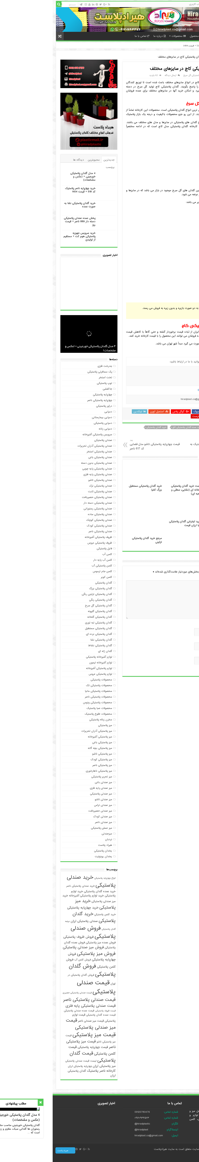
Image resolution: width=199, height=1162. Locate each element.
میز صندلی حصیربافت (47, 811)
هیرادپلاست (108, 1149)
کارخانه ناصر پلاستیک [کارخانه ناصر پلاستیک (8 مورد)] (48, 1070)
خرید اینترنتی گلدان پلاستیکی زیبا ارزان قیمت (132, 523)
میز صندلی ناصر (50, 822)
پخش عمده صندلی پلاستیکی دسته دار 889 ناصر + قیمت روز (27, 221)
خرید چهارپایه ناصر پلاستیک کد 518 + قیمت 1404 (154, 45)
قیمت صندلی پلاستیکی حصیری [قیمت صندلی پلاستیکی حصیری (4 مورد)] (24, 992)
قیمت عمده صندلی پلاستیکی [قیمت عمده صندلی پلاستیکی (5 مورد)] (26, 1011)
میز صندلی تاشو (50, 799)
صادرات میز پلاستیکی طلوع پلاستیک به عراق (158, 445)
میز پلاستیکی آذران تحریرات (44, 731)
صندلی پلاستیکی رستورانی (45, 509)
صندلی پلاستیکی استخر (46, 452)
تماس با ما (89, 36)
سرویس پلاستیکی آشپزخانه (44, 434)
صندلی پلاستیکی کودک (46, 526)
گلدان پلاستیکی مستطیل (45, 628)
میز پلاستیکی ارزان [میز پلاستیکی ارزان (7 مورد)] (51, 1066)
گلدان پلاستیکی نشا (48, 640)
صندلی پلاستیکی (50, 440)
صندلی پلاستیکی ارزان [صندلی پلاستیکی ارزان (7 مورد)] (31, 921)
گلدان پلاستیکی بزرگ (47, 588)
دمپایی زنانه (52, 429)
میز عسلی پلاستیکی (48, 828)
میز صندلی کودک (49, 817)
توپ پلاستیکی (51, 383)
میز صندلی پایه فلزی (48, 788)
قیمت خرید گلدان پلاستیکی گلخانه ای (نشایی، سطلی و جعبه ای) (133, 490)
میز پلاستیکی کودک (48, 759)
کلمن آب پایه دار (50, 560)
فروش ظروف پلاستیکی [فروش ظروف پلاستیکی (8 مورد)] (26, 936)
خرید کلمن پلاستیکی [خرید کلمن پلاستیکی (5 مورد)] (52, 914)
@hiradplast (89, 1130)
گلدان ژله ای (52, 651)
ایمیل (185, 640)
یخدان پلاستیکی (50, 851)
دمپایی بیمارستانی (49, 417)
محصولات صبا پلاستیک (46, 708)
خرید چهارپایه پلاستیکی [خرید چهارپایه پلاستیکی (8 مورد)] (30, 907)
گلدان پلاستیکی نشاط (47, 645)
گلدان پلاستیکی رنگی (47, 600)
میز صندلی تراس (50, 805)
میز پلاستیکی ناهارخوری (46, 771)
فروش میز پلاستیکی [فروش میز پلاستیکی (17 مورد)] (43, 953)
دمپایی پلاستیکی (50, 423)
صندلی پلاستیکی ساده (47, 514)
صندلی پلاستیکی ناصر (47, 531)
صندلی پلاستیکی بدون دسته (43, 463)
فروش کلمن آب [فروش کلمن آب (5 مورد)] (30, 960)
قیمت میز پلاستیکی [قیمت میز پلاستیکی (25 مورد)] (41, 1035)
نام (186, 625)
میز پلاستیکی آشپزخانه (47, 737)
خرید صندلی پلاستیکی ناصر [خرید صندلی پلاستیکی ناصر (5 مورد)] (28, 886)
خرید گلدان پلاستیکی (104, 427)
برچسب (57, 167)
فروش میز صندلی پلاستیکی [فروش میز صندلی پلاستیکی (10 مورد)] (30, 947)
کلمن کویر (53, 577)
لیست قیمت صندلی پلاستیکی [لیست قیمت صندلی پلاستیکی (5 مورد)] (28, 1061)
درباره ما (107, 36)
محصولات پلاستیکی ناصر (45, 697)
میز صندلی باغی (50, 782)
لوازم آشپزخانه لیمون (48, 663)
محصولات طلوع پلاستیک (45, 714)
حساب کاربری (161, 4)
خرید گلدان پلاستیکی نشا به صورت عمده (27, 205)
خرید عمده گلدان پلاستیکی (167, 427)
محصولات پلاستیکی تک (46, 685)
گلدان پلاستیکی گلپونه (47, 611)
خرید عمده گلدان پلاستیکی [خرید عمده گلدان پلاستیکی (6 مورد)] (47, 891)
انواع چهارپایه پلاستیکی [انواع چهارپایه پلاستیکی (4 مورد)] (52, 878)
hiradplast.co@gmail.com (96, 1135)
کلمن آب (54, 554)
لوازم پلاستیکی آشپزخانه (46, 668)
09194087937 (152, 390)
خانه (189, 36)
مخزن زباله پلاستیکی (48, 720)
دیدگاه (183, 578)
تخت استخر (52, 377)
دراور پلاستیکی (51, 406)
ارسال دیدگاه (118, 75)
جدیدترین (56, 160)
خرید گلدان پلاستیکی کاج (177, 431)
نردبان (55, 839)
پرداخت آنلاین (172, 36)
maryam (180, 75)
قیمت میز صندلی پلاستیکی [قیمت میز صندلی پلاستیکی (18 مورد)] (38, 1024)
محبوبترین (41, 160)
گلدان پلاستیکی (174, 57)
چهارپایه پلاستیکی (49, 395)
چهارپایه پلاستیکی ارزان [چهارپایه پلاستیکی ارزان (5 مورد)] (27, 1066)
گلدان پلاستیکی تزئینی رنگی (44, 594)
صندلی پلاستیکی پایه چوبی (44, 469)
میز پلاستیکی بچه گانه (47, 748)
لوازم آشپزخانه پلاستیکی (46, 657)
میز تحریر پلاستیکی (49, 777)
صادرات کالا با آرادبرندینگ (190, 1156)
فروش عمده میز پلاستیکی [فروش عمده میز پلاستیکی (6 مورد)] (48, 942)
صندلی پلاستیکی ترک (47, 486)
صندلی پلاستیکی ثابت (47, 491)
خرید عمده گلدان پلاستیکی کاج (134, 427)
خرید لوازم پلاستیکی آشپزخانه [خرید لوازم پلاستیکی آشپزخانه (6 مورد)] (33, 895)
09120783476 (89, 1112)
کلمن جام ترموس (49, 571)
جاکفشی (54, 389)
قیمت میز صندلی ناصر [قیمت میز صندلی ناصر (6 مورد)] (38, 1021)
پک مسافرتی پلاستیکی (47, 372)
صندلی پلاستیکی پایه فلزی (45, 474)
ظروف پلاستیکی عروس (47, 543)
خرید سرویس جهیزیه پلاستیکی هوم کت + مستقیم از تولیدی (27, 236)
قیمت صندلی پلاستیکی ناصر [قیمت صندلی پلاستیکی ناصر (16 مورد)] (36, 999)
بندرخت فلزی (52, 366)
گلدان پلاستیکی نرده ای (46, 634)
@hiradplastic (89, 1124)
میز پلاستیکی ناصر (49, 765)
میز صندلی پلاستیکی (48, 794)
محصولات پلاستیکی (48, 680)
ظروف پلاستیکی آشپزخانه (45, 537)
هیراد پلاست (52, 845)
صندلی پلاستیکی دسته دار (45, 503)
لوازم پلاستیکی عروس (47, 674)
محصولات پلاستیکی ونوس (44, 702)
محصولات (126, 36)
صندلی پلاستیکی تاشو (47, 480)
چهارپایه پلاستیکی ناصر (47, 400)
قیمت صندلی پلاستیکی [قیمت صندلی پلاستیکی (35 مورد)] (43, 987)
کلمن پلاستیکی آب (49, 566)
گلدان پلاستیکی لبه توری (45, 623)
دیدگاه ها (25, 160)
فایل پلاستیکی (51, 549)
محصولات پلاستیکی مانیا (45, 691)
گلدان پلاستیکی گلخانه (47, 617)
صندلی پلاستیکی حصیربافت (44, 497)
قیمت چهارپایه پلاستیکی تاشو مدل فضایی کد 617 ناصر (103, 445)
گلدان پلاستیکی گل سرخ (142, 75)
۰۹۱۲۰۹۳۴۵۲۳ (89, 1118)
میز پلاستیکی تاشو (49, 754)
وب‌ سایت (182, 654)
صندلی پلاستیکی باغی (47, 457)
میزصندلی (54, 834)
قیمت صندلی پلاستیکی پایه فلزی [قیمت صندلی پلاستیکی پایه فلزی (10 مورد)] (38, 1006)
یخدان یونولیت (50, 856)
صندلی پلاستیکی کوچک (46, 520)
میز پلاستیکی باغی (49, 742)
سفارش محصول (147, 36)
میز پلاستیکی (52, 725)
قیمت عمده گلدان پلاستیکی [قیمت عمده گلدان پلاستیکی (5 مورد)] (48, 1015)
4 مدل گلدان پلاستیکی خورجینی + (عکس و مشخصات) (30, 176)
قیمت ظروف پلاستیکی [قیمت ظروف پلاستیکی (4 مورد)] (53, 1010)
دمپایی (55, 412)
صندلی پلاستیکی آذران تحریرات (42, 446)
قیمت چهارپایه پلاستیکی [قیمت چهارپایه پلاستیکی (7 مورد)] (40, 1047)
